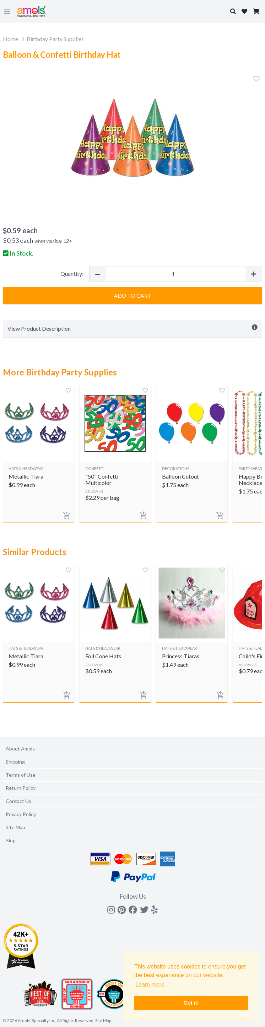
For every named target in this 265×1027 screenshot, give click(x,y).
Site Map (15, 827)
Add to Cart (133, 295)
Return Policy (21, 788)
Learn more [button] (149, 985)
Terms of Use (21, 775)
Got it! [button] (191, 1003)
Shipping (15, 762)
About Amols (20, 749)
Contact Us (18, 801)
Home (10, 38)
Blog (11, 840)
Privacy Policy (21, 814)
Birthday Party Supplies (55, 38)
